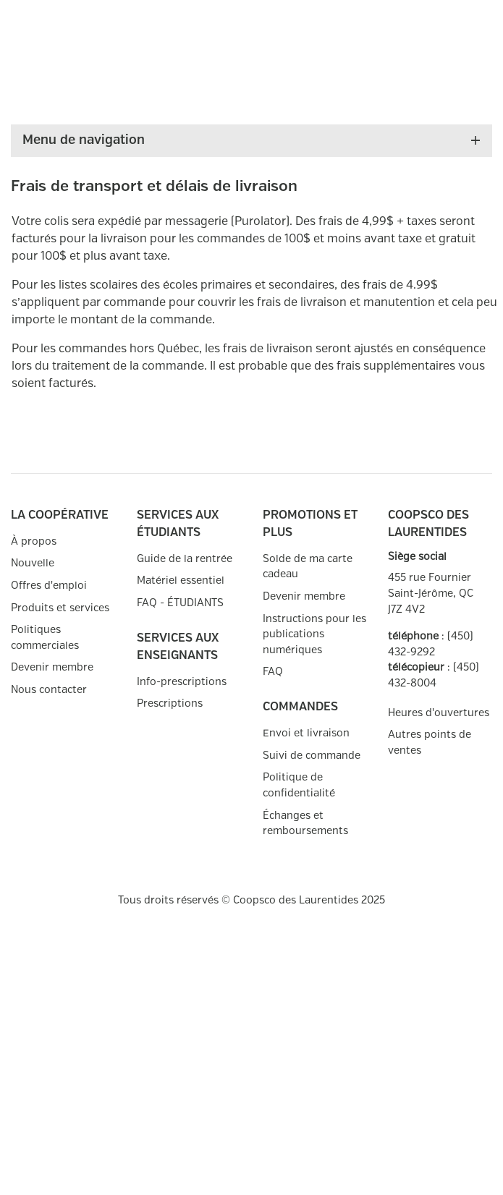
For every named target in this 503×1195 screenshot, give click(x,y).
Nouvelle (32, 563)
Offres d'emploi (49, 585)
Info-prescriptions (182, 681)
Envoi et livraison (306, 733)
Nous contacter (49, 689)
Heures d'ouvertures (438, 712)
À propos (33, 541)
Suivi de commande (311, 755)
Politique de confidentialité (299, 785)
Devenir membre (52, 667)
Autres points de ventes (429, 742)
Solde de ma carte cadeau (307, 566)
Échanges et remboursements (305, 823)
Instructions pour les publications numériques (314, 634)
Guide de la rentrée (184, 558)
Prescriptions (170, 703)
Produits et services (60, 608)
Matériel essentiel (180, 580)
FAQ (273, 671)
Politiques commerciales (45, 637)
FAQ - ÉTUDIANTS (180, 603)
